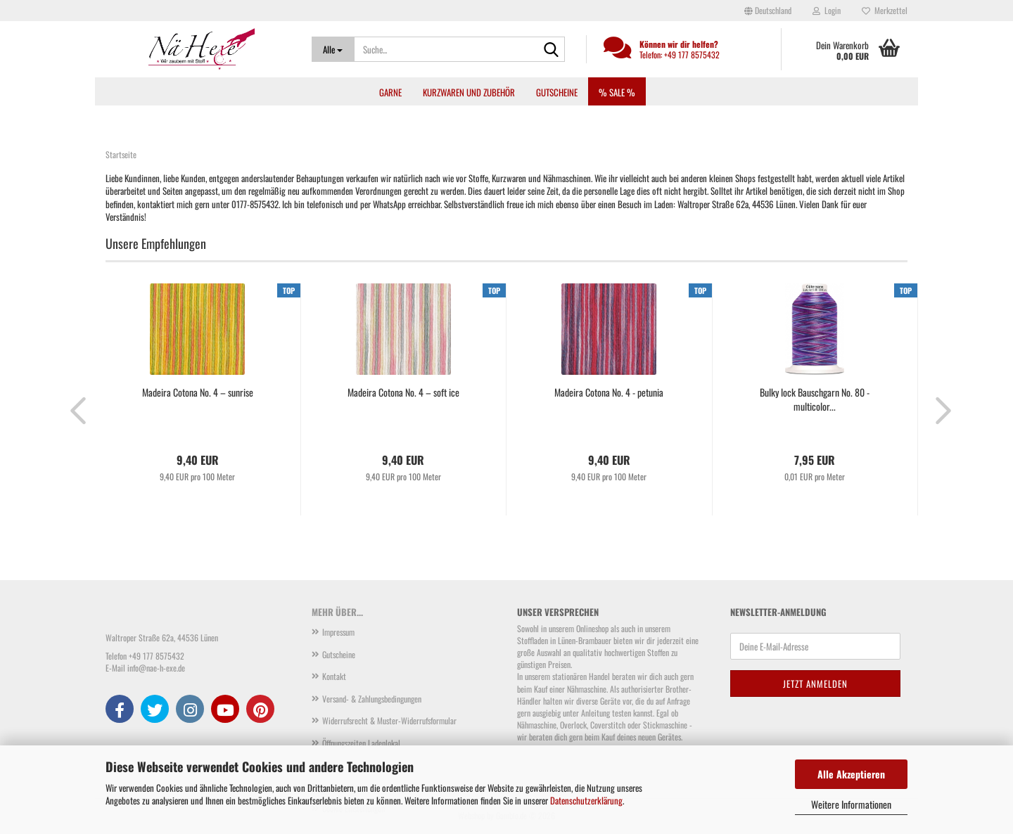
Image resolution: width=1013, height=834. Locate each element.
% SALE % (617, 92)
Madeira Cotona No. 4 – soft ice (403, 392)
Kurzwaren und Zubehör (469, 92)
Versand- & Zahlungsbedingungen (371, 699)
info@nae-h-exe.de (156, 668)
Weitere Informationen (851, 804)
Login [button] (827, 10)
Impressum (338, 632)
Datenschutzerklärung (586, 800)
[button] (768, 10)
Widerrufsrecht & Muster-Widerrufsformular (389, 720)
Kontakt (334, 676)
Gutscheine (557, 92)
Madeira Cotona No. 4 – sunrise (197, 392)
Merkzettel (884, 10)
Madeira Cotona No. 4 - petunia (608, 392)
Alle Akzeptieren (851, 773)
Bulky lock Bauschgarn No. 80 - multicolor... (814, 399)
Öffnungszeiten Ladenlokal (361, 743)
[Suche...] (333, 49)
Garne (390, 92)
